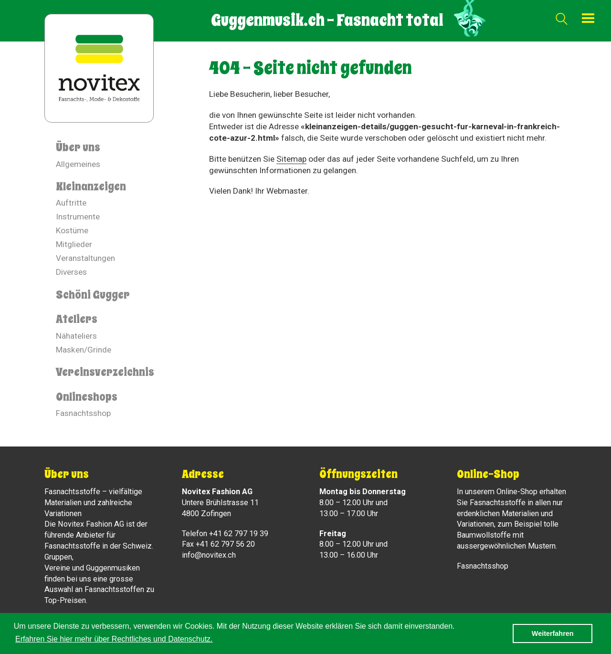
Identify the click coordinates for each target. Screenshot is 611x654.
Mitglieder (74, 244)
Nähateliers (76, 336)
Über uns (78, 147)
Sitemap (291, 159)
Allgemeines (78, 164)
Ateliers (76, 319)
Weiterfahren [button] (553, 633)
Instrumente (78, 216)
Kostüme (72, 230)
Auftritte (71, 203)
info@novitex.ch (209, 555)
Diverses (71, 272)
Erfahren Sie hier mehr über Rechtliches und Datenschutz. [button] (114, 639)
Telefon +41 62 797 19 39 (225, 533)
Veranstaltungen (85, 258)
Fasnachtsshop (83, 413)
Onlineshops (86, 397)
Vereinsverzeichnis (105, 372)
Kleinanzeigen (91, 186)
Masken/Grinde (83, 349)
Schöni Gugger (93, 295)
